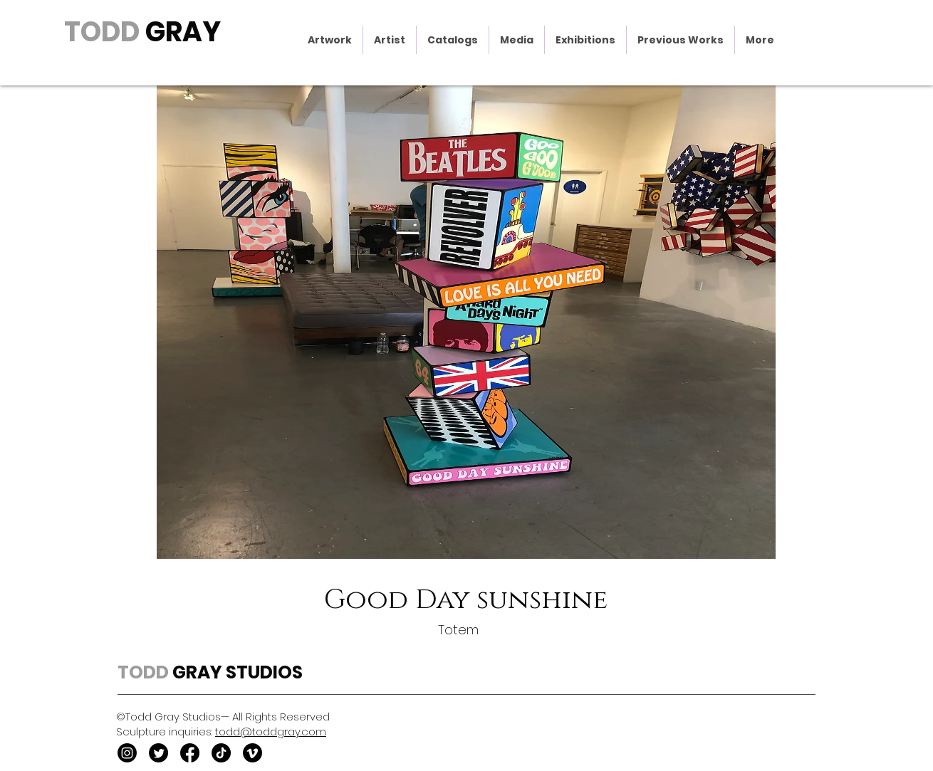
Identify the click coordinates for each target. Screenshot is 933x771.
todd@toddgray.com (270, 731)
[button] (330, 40)
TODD (102, 32)
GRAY (180, 32)
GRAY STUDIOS (236, 672)
